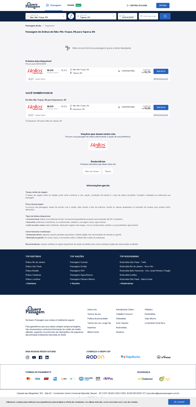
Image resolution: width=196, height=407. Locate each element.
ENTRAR (162, 5)
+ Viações (75, 287)
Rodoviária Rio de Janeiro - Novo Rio (136, 270)
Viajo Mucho (150, 322)
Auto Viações (122, 327)
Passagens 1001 (77, 275)
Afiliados (149, 313)
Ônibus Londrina (33, 283)
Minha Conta (93, 336)
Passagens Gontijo (78, 270)
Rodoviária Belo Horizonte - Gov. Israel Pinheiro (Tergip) (145, 275)
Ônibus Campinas (33, 279)
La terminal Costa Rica (155, 327)
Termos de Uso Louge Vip (99, 327)
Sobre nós (92, 313)
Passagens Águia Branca (81, 279)
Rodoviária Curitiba (128, 279)
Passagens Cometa (79, 266)
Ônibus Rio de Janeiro (35, 266)
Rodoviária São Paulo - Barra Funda (136, 283)
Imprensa (91, 331)
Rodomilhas (150, 318)
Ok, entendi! (179, 402)
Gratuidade (121, 322)
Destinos (120, 336)
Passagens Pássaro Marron (82, 283)
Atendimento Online (125, 313)
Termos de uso (94, 318)
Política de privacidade (97, 322)
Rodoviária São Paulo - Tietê (133, 266)
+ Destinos (31, 287)
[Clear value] (134, 16)
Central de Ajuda (138, 5)
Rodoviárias (121, 331)
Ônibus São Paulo (34, 270)
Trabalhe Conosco (124, 318)
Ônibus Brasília (32, 275)
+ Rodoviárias (126, 287)
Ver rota (161, 72)
